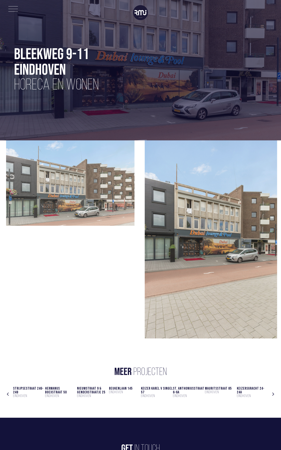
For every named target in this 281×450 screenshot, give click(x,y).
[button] (8, 394)
